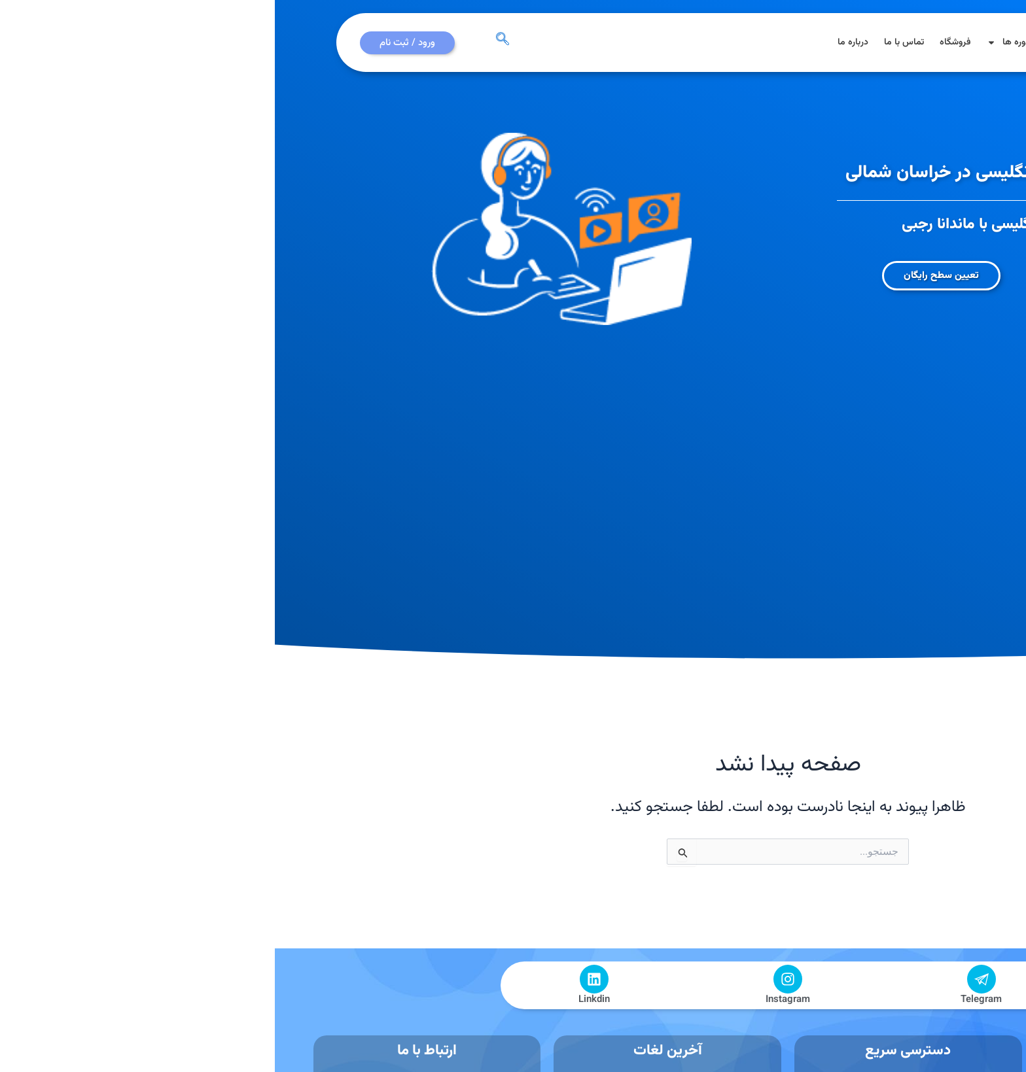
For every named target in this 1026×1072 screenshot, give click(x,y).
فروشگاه (680, 42)
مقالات (783, 42)
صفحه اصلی (834, 42)
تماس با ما (629, 42)
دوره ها (733, 42)
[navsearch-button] (228, 42)
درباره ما (578, 42)
